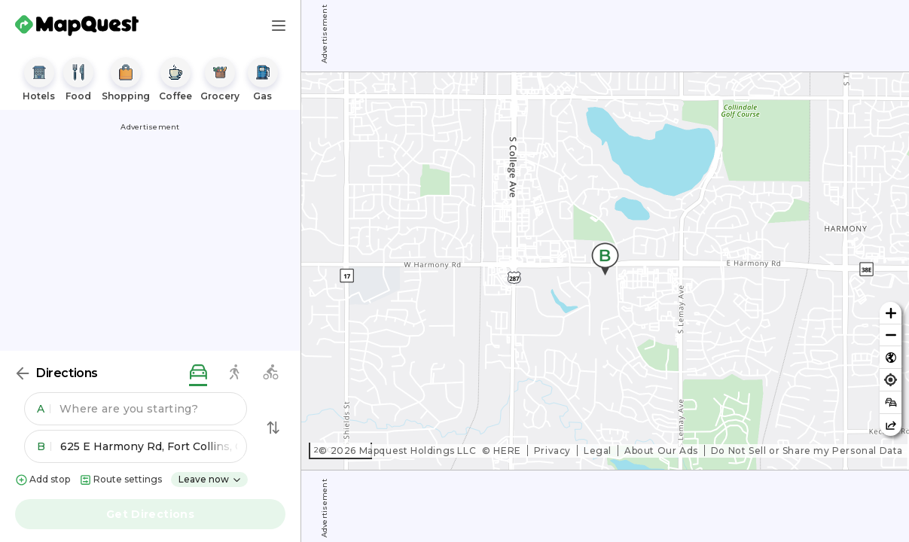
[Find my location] (890, 380)
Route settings (120, 479)
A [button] (43, 409)
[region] (605, 271)
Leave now (210, 479)
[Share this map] (890, 425)
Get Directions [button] (150, 514)
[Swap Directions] (273, 428)
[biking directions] (270, 373)
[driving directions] (198, 373)
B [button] (44, 446)
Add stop (42, 479)
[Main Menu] (278, 25)
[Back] (22, 373)
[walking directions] (234, 373)
